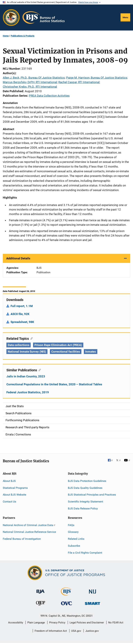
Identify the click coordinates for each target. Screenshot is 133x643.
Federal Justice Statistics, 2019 (27, 392)
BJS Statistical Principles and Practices (92, 494)
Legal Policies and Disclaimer (87, 622)
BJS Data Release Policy (83, 508)
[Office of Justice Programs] (11, 17)
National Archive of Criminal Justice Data (29, 525)
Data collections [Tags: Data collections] (18, 345)
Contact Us (9, 501)
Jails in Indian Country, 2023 (25, 376)
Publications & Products (22, 35)
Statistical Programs (15, 487)
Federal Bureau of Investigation (22, 538)
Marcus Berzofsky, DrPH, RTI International (30, 82)
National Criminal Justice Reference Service (29, 531)
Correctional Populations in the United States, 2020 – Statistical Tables (54, 384)
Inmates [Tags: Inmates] (90, 351)
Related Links (76, 538)
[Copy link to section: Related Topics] (31, 338)
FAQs (71, 525)
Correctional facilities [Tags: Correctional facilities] (65, 351)
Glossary (73, 531)
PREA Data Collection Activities (49, 95)
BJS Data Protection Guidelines (87, 481)
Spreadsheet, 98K (22, 322)
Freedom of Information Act (51, 630)
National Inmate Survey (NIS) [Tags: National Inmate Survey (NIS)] (27, 351)
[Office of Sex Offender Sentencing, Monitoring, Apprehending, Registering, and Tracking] (92, 602)
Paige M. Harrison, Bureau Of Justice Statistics (96, 77)
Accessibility (15, 622)
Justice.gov (92, 630)
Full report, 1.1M (22, 306)
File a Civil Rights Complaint (85, 552)
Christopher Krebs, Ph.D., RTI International (30, 86)
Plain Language (36, 622)
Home (6, 35)
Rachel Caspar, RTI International (78, 82)
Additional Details (18, 258)
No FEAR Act (115, 622)
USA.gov (76, 630)
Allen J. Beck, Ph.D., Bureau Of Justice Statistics (34, 77)
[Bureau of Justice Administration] (40, 589)
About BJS (9, 481)
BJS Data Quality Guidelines (85, 487)
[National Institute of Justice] (92, 590)
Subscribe (74, 545)
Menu (125, 17)
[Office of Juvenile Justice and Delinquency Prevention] (40, 604)
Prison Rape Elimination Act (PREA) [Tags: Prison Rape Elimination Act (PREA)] (58, 345)
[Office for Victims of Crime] (66, 603)
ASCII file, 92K (20, 314)
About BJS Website (14, 494)
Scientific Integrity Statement (85, 501)
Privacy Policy (57, 622)
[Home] (44, 17)
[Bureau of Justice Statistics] (66, 594)
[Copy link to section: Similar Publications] (39, 369)
